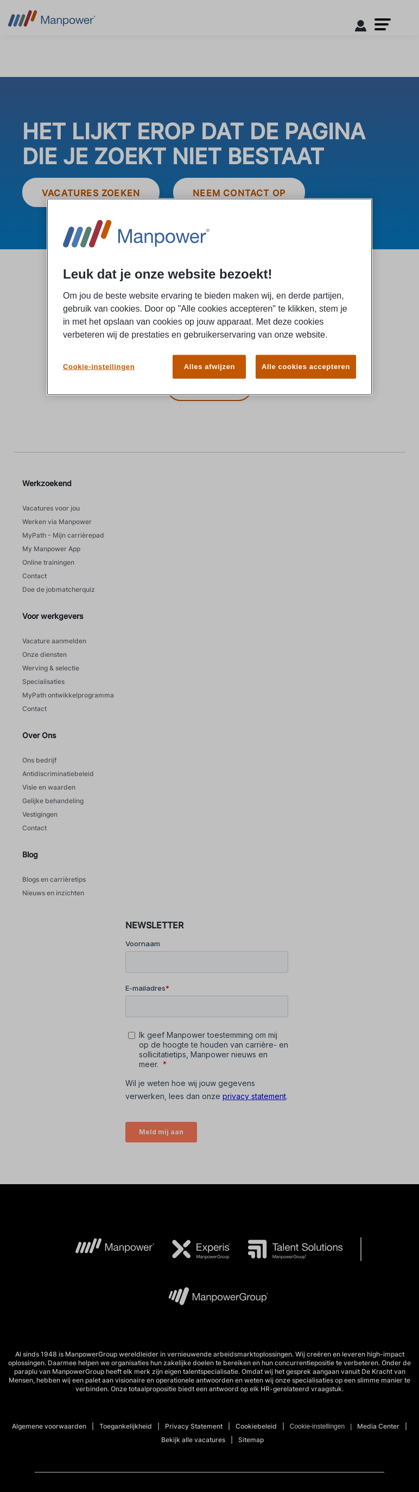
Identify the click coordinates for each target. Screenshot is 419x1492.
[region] (209, 290)
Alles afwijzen (209, 350)
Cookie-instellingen (99, 350)
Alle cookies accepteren (306, 350)
